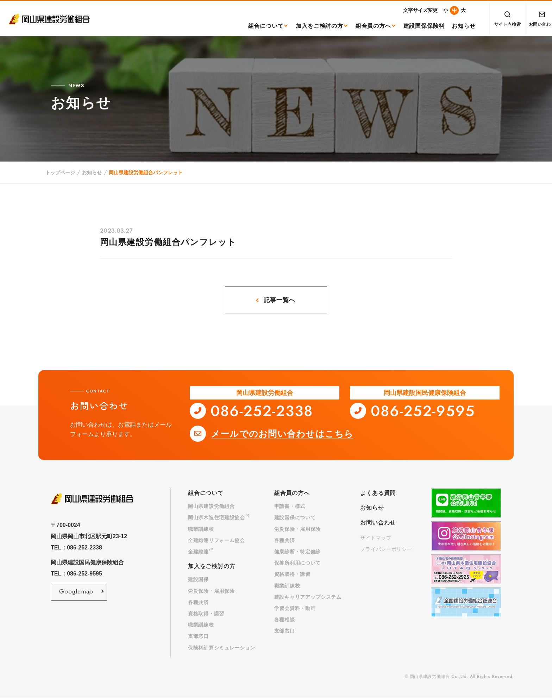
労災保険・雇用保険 (211, 591)
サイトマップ (375, 538)
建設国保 (198, 580)
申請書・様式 (289, 506)
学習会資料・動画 (295, 608)
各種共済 (198, 602)
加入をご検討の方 (310, 26)
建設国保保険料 (415, 26)
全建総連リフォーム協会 (216, 540)
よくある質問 (378, 493)
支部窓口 (198, 636)
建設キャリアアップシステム (307, 597)
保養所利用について (297, 563)
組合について (257, 26)
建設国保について (295, 518)
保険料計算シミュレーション (221, 647)
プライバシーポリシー (386, 549)
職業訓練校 (201, 529)
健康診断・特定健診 (297, 552)
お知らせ (455, 26)
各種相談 (284, 620)
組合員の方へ (364, 26)
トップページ (60, 172)
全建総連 (200, 552)
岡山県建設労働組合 (211, 506)
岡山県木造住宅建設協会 (218, 518)
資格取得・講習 (206, 614)
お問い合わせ (378, 523)
